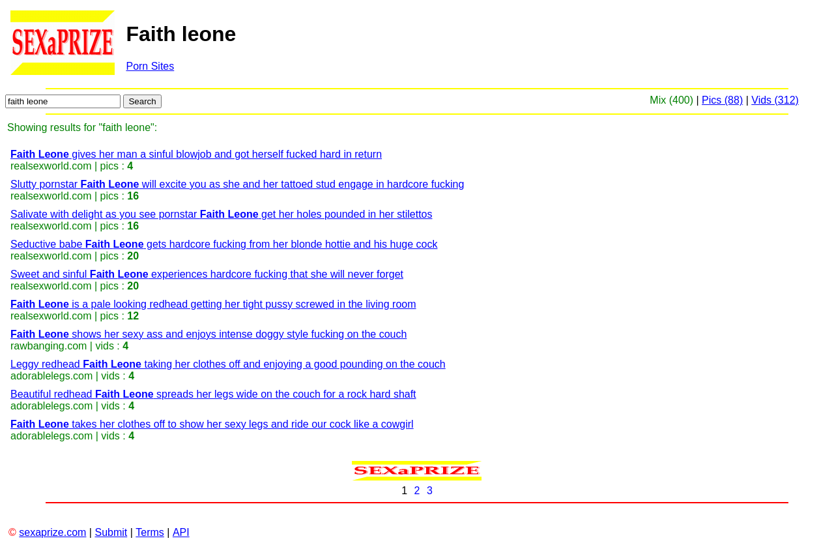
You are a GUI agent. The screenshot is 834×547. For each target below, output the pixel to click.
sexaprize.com (52, 532)
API (181, 532)
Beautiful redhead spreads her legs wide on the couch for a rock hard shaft (213, 394)
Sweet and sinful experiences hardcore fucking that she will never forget (206, 274)
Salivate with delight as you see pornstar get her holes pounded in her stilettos (221, 214)
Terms (150, 532)
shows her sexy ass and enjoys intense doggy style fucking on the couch (208, 334)
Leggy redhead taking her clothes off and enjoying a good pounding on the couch (228, 364)
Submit (110, 532)
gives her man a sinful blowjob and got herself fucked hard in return (196, 154)
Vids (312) (775, 100)
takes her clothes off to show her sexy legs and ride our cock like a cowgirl (212, 424)
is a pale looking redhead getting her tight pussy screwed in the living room (213, 304)
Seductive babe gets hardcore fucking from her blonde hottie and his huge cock (223, 244)
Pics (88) (722, 100)
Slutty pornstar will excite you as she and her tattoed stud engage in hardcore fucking (237, 184)
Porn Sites (150, 66)
